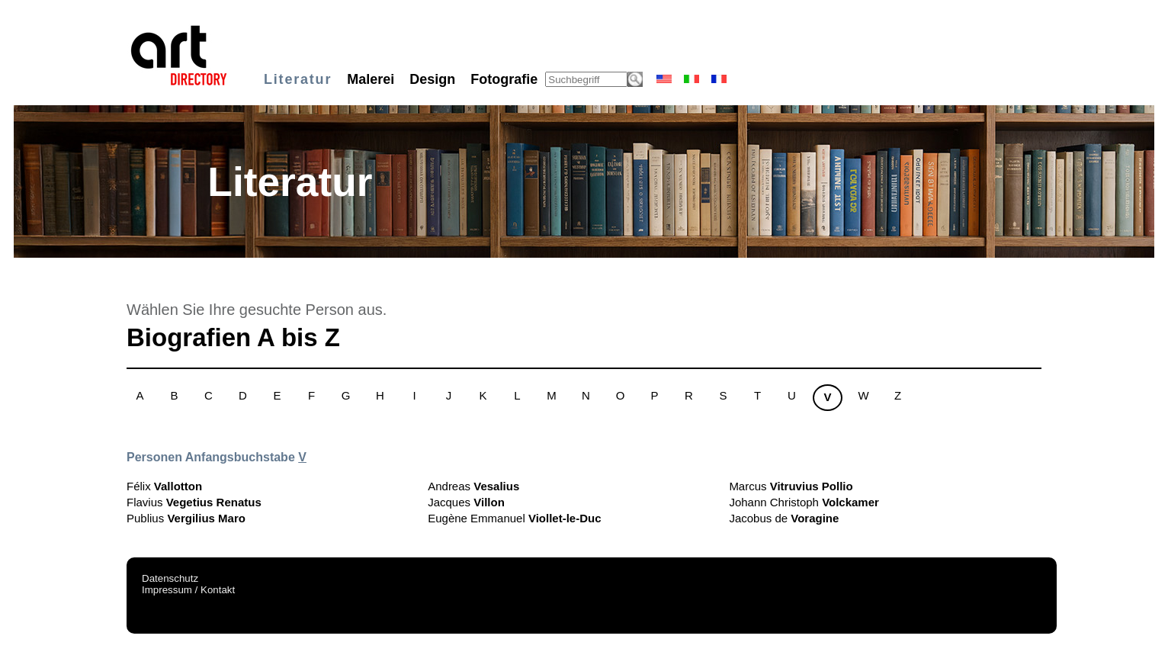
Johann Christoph (804, 502)
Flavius (194, 502)
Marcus (790, 486)
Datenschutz (170, 578)
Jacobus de (784, 518)
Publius (186, 518)
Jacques (466, 502)
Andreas (473, 486)
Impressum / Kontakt (188, 590)
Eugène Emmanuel (514, 518)
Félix (164, 486)
